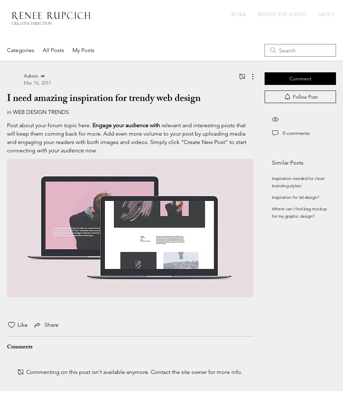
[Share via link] (45, 325)
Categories (20, 50)
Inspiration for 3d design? (295, 197)
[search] (300, 50)
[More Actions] (249, 76)
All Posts (53, 50)
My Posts (83, 50)
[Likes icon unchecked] (11, 325)
